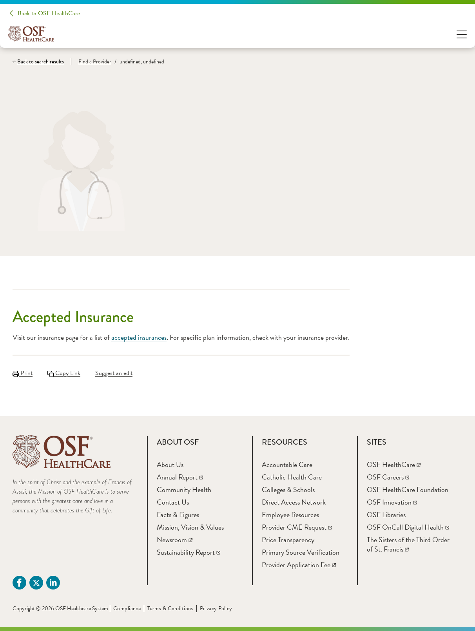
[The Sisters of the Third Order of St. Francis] (408, 544)
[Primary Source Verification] (300, 552)
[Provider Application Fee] (299, 564)
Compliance (127, 608)
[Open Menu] (462, 34)
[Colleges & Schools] (288, 489)
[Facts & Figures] (178, 514)
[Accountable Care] (287, 464)
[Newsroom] (174, 539)
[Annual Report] (180, 477)
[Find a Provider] (91, 61)
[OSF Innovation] (392, 502)
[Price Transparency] (288, 539)
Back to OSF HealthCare (49, 13)
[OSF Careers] (388, 477)
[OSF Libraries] (386, 514)
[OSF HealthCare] (394, 464)
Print (23, 373)
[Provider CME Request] (297, 527)
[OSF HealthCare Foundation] (407, 489)
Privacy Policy (216, 608)
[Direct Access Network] (294, 502)
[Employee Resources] (290, 514)
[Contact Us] (173, 502)
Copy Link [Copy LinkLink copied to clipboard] (63, 373)
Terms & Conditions (170, 608)
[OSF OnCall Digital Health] (408, 527)
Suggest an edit (113, 373)
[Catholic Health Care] (292, 477)
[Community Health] (184, 489)
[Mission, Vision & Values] (190, 527)
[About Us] (170, 464)
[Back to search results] (42, 62)
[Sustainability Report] (188, 552)
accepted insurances (139, 337)
